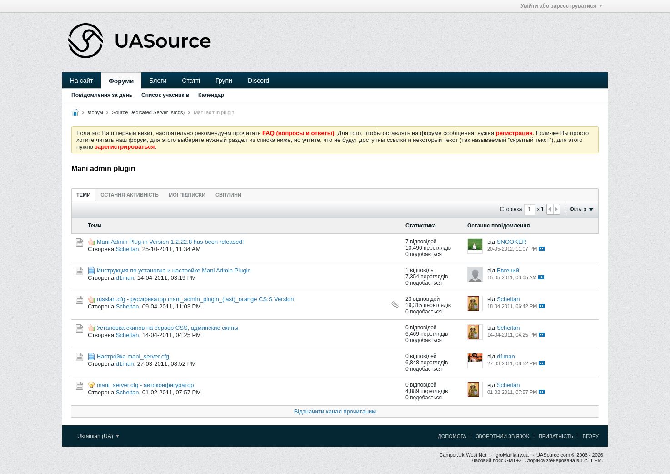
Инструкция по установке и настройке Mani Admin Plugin (174, 270)
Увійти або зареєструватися (561, 6)
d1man (125, 277)
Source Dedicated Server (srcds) (148, 112)
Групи (223, 80)
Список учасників (165, 95)
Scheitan (127, 249)
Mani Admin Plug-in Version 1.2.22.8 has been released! (170, 241)
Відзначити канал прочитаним (335, 411)
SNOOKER (511, 241)
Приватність (556, 436)
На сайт (81, 80)
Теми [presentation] (83, 194)
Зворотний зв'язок (502, 436)
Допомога (452, 436)
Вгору (591, 436)
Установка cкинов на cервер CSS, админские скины (168, 327)
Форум (95, 112)
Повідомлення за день (101, 95)
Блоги (157, 80)
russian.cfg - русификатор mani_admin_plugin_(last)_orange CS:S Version (195, 299)
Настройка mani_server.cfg (133, 356)
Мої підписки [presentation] (187, 194)
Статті (191, 80)
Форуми (121, 81)
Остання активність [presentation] (129, 194)
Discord (258, 80)
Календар (211, 95)
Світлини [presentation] (228, 194)
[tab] (83, 194)
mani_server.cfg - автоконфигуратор (145, 385)
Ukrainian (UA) (98, 436)
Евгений (508, 270)
